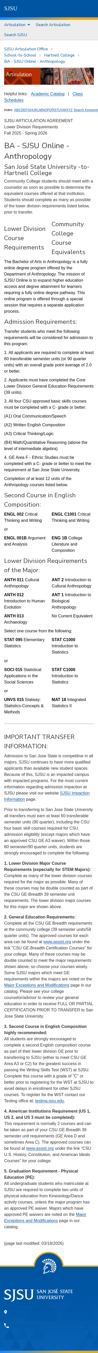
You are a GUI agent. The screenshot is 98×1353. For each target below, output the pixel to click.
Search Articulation (53, 25)
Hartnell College (59, 55)
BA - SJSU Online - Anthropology (34, 61)
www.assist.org (57, 942)
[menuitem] (16, 25)
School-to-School (20, 55)
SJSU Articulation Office (26, 49)
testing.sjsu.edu (49, 1101)
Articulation (14, 25)
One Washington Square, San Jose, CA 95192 (46, 1312)
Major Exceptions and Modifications (36, 985)
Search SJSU (15, 35)
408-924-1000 (26, 1325)
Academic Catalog (48, 94)
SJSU (10, 8)
